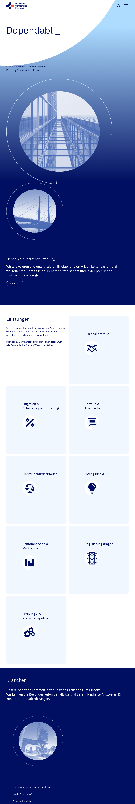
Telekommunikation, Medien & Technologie (33, 787)
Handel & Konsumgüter (24, 794)
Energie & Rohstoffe (22, 801)
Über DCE (15, 283)
